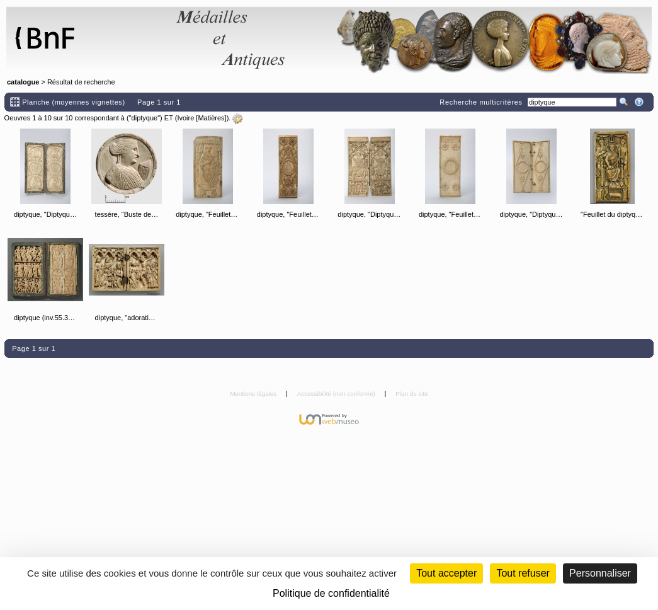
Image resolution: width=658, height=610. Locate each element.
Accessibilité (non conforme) (337, 393)
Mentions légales (254, 393)
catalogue (23, 82)
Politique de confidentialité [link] (331, 593)
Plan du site (411, 393)
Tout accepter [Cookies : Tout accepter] (446, 573)
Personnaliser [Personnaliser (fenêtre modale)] (600, 573)
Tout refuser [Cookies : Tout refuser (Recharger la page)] (522, 573)
